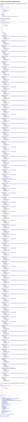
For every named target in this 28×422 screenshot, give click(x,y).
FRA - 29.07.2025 (4, 169)
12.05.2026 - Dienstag (4, 35)
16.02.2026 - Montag (4, 363)
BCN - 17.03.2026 (4, 192)
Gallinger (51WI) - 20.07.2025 (5, 311)
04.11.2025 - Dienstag (4, 279)
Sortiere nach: (13, 383)
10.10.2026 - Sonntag (4, 66)
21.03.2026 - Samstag (4, 288)
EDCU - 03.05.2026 (4, 45)
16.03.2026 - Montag (4, 302)
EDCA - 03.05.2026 (4, 50)
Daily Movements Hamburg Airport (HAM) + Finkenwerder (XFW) (19, 36)
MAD (3, 36)
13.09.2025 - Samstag (4, 353)
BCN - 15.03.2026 (4, 265)
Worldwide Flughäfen (13, 86)
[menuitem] (6, 10)
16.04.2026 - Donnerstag (5, 127)
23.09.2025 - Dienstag (4, 344)
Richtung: (22, 383)
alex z (3, 289)
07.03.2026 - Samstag (4, 339)
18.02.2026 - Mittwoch (4, 164)
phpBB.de (8, 415)
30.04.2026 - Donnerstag (5, 95)
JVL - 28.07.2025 (4, 187)
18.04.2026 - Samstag (4, 118)
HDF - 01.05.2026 (4, 76)
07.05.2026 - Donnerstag (5, 81)
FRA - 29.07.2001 (4, 210)
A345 (3, 91)
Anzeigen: (4, 383)
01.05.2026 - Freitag (4, 90)
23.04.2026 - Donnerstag (5, 104)
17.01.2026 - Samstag (4, 215)
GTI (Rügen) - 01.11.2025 (5, 325)
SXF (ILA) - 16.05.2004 (5, 320)
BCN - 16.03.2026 (4, 247)
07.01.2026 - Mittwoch (4, 372)
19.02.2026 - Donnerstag (5, 155)
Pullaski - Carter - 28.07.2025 (5, 224)
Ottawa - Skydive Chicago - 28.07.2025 (6, 178)
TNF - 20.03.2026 (4, 113)
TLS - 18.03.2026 (4, 146)
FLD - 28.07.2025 (4, 219)
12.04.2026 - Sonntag (4, 136)
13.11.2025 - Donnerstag (5, 270)
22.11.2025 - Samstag (4, 242)
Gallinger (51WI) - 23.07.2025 (5, 233)
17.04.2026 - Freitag (4, 122)
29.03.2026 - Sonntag (4, 256)
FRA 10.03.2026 (4, 297)
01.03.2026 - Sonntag (4, 330)
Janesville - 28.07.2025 (4, 201)
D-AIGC (4, 358)
